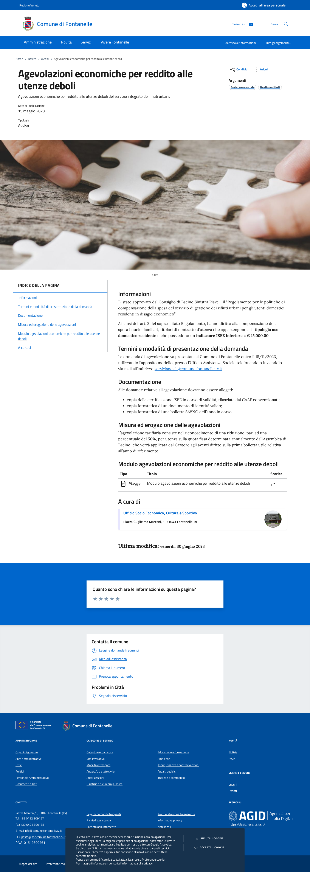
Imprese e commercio (171, 777)
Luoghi (233, 784)
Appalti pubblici (167, 771)
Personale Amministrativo (32, 777)
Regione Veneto (29, 5)
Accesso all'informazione (241, 42)
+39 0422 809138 (32, 824)
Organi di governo (27, 752)
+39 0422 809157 (32, 818)
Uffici (19, 765)
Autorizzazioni (95, 777)
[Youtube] (249, 24)
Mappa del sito (28, 863)
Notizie (233, 752)
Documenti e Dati (26, 784)
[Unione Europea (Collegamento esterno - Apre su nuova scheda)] (35, 726)
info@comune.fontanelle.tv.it (43, 830)
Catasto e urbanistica (100, 752)
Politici (20, 771)
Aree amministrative (29, 758)
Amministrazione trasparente (176, 814)
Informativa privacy (170, 820)
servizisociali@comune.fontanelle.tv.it (188, 368)
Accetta (209, 847)
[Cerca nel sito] (286, 24)
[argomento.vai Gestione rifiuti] (270, 87)
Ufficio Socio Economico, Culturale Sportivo (160, 513)
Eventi (233, 790)
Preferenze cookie (153, 859)
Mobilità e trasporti (98, 765)
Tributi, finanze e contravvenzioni (178, 765)
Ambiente (164, 758)
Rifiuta (209, 838)
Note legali (164, 826)
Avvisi (45, 58)
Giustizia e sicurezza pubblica (104, 784)
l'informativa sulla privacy (136, 863)
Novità (32, 58)
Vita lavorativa (96, 758)
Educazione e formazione (173, 752)
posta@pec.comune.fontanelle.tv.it (43, 837)
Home (19, 58)
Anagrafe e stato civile (101, 771)
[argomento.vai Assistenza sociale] (242, 87)
